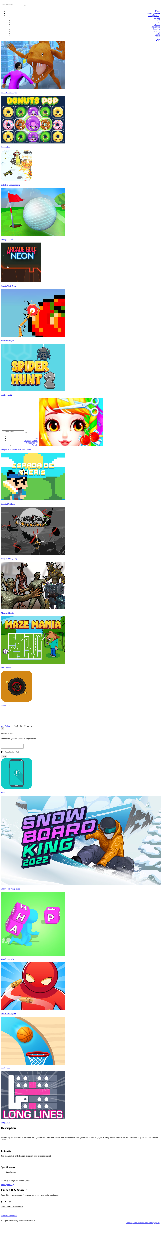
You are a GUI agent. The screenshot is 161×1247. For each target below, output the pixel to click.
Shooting (156, 29)
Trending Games (153, 13)
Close (4, 757)
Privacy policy (154, 1223)
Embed (5, 726)
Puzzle (157, 36)
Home (157, 11)
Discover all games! (9, 1216)
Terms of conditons (140, 1223)
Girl (158, 33)
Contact (129, 1223)
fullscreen (26, 726)
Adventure (155, 27)
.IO (158, 20)
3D (158, 22)
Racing (157, 31)
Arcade (157, 18)
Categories (154, 16)
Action (157, 25)
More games (7, 1185)
